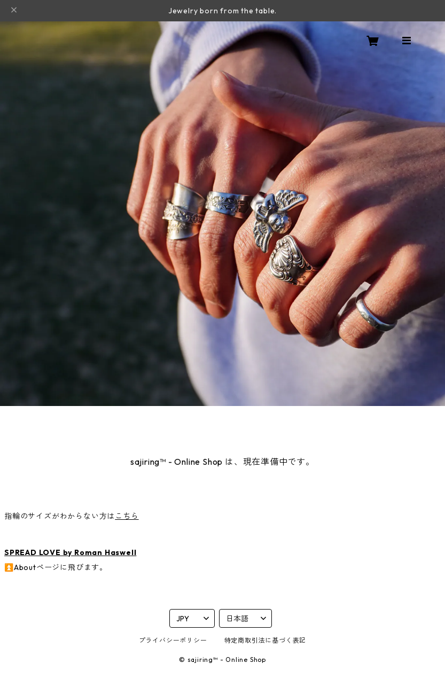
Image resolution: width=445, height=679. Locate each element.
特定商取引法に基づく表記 (265, 640)
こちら (126, 516)
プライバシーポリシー (173, 640)
